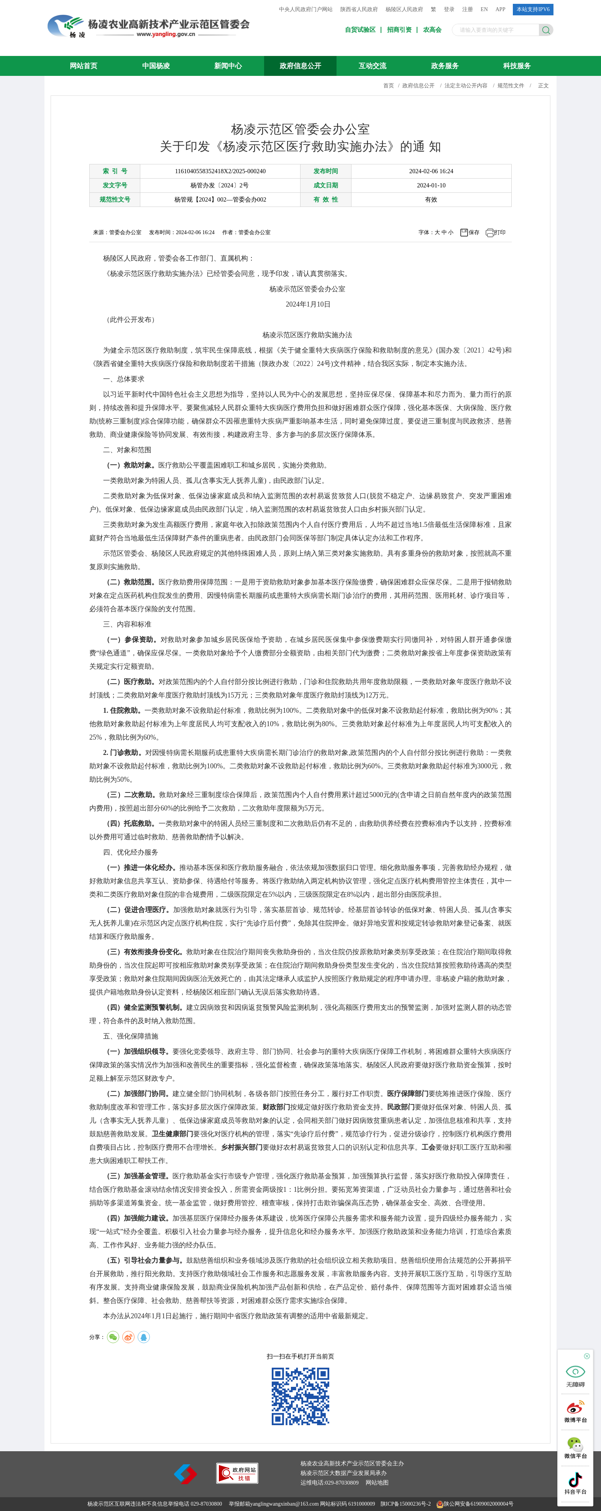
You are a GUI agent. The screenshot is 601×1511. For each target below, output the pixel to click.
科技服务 (517, 66)
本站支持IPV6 (533, 9)
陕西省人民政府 (359, 9)
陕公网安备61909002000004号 (479, 1504)
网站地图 (377, 1483)
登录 (449, 9)
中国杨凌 (156, 66)
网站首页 (83, 66)
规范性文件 (511, 86)
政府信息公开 (300, 66)
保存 (474, 232)
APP (501, 9)
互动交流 (372, 66)
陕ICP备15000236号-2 (406, 1504)
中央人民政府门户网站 (306, 9)
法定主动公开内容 (466, 86)
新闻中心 (228, 66)
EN (484, 9)
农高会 (432, 30)
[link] (237, 1481)
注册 (467, 9)
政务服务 (445, 66)
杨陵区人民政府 (404, 9)
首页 (388, 86)
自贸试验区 (360, 30)
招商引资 (399, 30)
